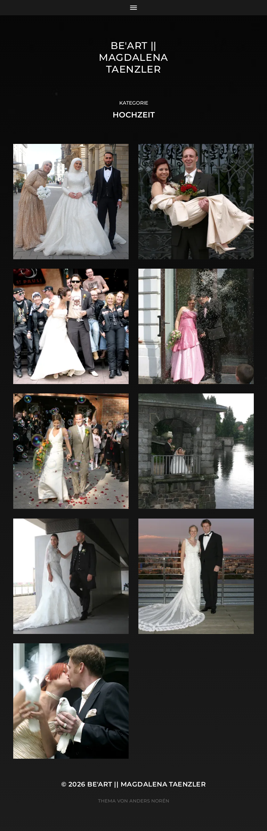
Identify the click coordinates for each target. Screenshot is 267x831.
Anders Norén (149, 801)
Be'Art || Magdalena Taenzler (133, 57)
